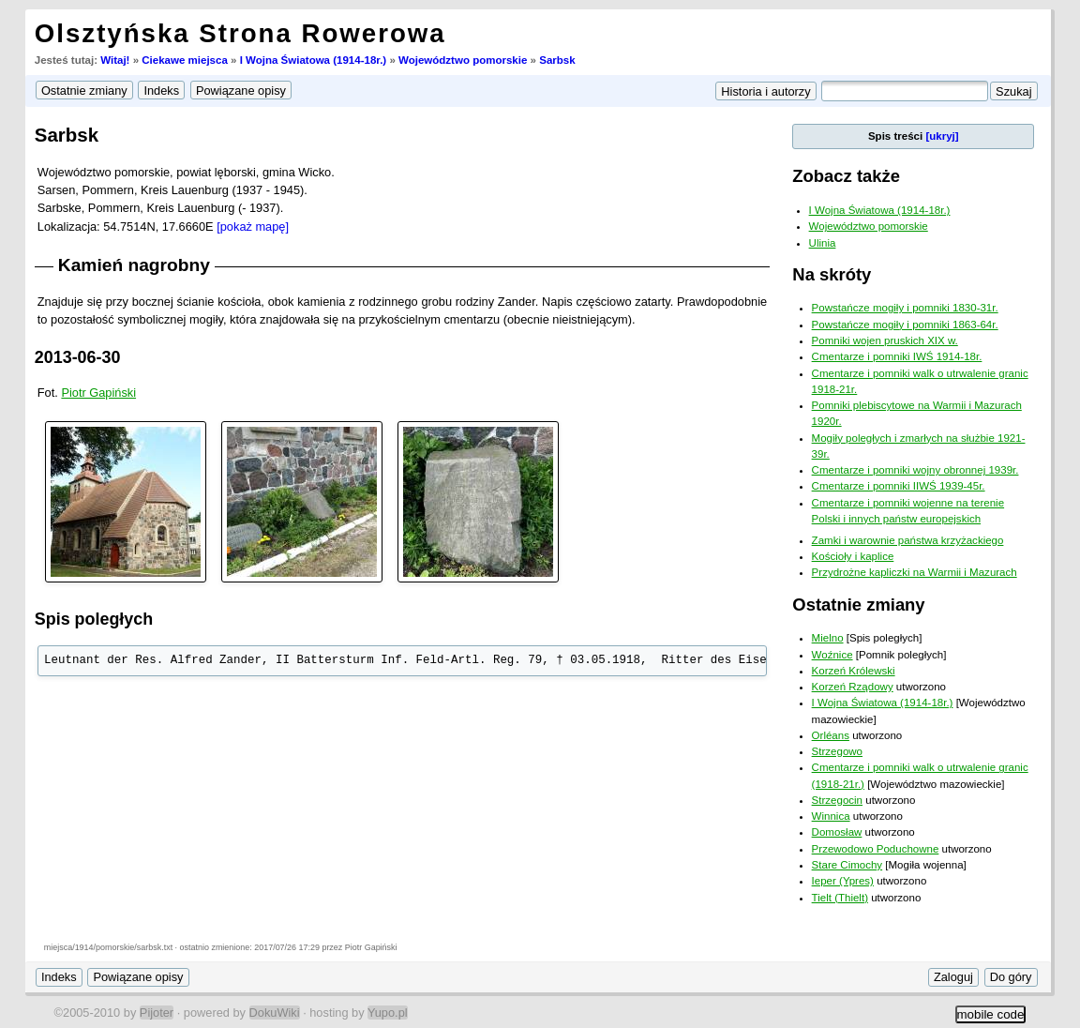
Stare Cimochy (847, 864)
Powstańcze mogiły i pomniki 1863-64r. (905, 324)
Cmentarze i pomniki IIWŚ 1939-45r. (898, 485)
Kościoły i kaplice (853, 556)
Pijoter (156, 1012)
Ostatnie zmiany (858, 604)
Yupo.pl (388, 1012)
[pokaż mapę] (253, 226)
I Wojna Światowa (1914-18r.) (313, 60)
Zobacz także (846, 176)
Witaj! (114, 60)
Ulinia (822, 243)
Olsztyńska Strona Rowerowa (240, 33)
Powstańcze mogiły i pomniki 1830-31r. (905, 307)
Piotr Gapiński (98, 393)
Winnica (831, 816)
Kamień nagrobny (134, 265)
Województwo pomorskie (462, 60)
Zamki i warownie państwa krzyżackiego (908, 540)
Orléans (830, 735)
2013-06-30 (78, 357)
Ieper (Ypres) (843, 880)
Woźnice (832, 654)
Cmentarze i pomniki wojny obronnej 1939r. (915, 470)
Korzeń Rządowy (852, 686)
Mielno (828, 637)
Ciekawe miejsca (185, 60)
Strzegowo (837, 751)
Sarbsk (557, 60)
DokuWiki (274, 1012)
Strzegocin (837, 800)
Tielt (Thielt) (840, 897)
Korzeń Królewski (853, 670)
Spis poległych (94, 619)
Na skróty (831, 274)
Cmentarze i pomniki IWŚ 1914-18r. (897, 356)
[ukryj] (941, 136)
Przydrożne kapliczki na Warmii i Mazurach (914, 572)
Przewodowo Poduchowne (875, 848)
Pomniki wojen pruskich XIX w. (885, 340)
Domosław (837, 832)
